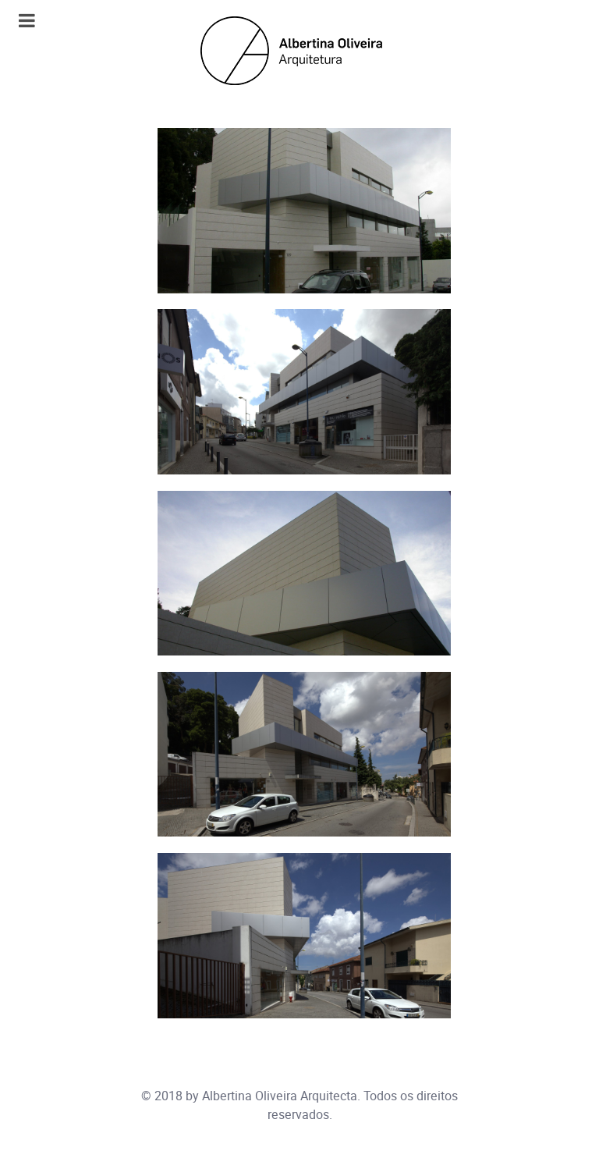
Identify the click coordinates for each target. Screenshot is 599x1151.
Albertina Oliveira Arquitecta (279, 1096)
